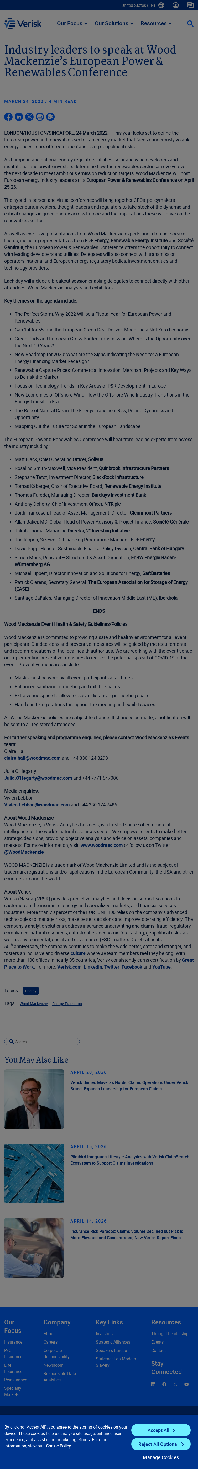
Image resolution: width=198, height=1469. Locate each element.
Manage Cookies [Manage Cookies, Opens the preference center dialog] (161, 1457)
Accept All (159, 1430)
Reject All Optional (158, 1444)
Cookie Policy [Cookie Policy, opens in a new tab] (58, 1446)
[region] (99, 1442)
